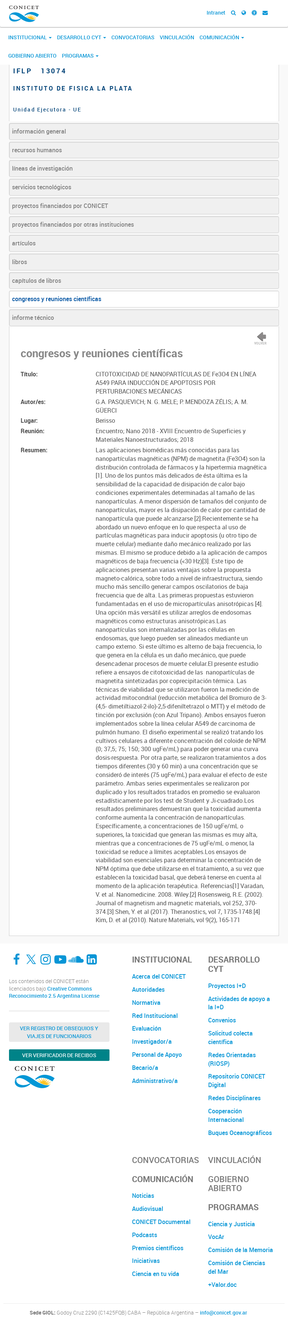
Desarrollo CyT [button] (81, 37)
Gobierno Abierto (32, 55)
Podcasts (144, 1235)
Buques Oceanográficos (240, 1133)
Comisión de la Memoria (240, 1250)
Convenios (222, 1020)
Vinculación (177, 37)
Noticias (143, 1195)
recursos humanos (37, 150)
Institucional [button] (30, 37)
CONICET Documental (161, 1222)
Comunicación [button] (222, 37)
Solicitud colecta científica (230, 1037)
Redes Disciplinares (234, 1098)
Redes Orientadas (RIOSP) (232, 1059)
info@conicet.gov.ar (223, 1312)
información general (39, 131)
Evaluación (146, 1028)
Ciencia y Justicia (231, 1224)
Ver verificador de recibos (59, 1055)
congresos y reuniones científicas (56, 299)
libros (19, 262)
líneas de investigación (42, 168)
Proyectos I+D (227, 986)
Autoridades (148, 989)
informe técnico (33, 317)
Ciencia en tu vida (155, 1274)
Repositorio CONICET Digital (236, 1080)
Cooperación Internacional (226, 1115)
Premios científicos (157, 1248)
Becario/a (145, 1068)
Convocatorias (132, 37)
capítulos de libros (36, 280)
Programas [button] (80, 55)
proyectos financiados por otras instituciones (73, 224)
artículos (24, 243)
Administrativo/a (155, 1081)
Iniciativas (146, 1261)
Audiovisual (147, 1209)
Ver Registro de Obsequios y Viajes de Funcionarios (59, 1032)
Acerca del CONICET (159, 976)
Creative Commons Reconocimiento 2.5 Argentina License (54, 992)
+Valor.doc (222, 1285)
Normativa (146, 1002)
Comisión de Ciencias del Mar (236, 1267)
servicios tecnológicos (41, 187)
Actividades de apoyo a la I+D (239, 1003)
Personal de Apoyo (157, 1054)
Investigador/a (152, 1041)
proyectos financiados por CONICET (60, 206)
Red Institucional (155, 1016)
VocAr (216, 1237)
